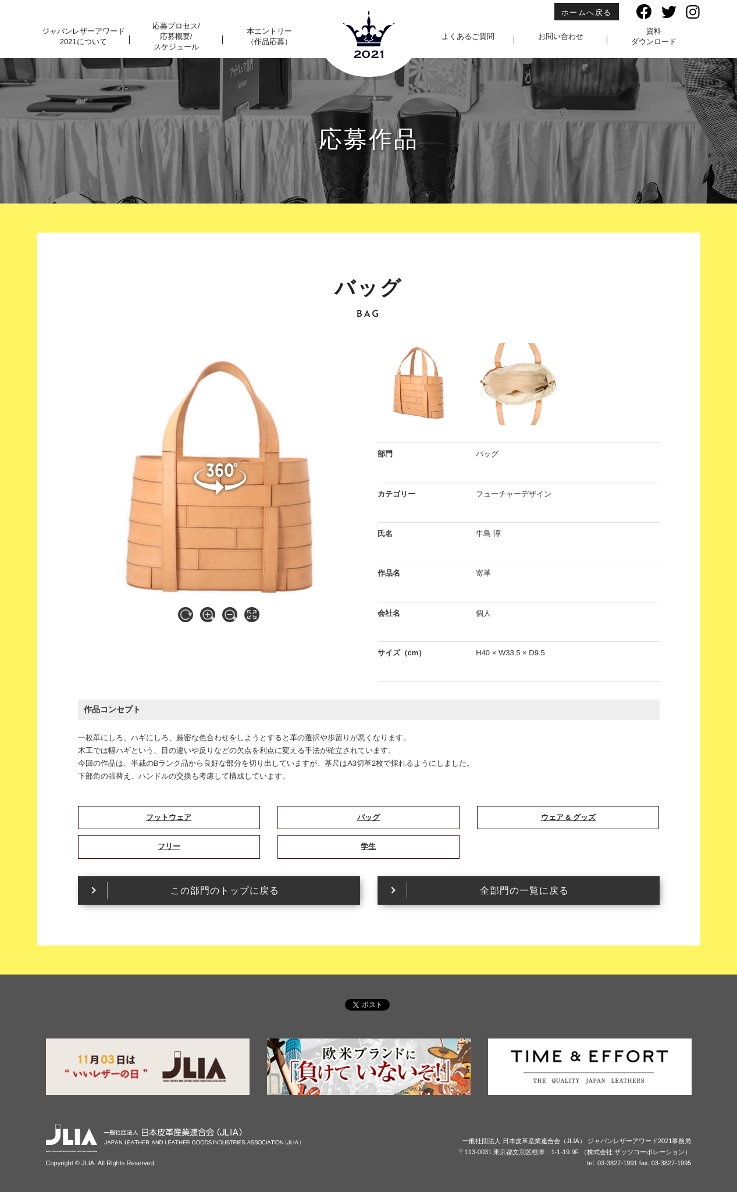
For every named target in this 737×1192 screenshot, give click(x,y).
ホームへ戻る (586, 12)
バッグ (368, 817)
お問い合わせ (560, 36)
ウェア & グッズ (568, 817)
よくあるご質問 (468, 36)
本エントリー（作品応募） (269, 36)
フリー (169, 846)
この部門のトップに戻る (224, 890)
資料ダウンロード (654, 36)
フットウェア (168, 817)
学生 (368, 846)
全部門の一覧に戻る (524, 890)
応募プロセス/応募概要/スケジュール (176, 36)
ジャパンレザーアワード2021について (83, 36)
